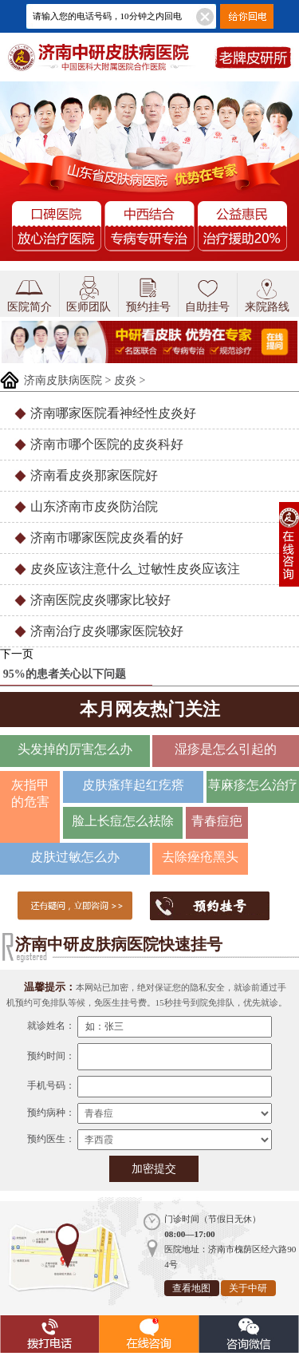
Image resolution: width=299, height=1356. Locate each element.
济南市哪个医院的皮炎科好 (106, 444)
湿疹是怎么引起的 (226, 749)
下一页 (16, 654)
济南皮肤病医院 (63, 380)
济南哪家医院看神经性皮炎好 (113, 413)
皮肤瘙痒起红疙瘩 (133, 785)
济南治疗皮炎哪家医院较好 (106, 631)
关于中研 (248, 1288)
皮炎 (125, 380)
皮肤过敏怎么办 (75, 857)
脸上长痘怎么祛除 (123, 821)
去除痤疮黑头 (200, 857)
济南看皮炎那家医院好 (94, 475)
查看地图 (191, 1288)
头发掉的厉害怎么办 (75, 749)
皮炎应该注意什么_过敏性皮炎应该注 (135, 568)
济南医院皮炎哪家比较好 (100, 600)
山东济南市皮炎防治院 (94, 506)
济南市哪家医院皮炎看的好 (106, 537)
